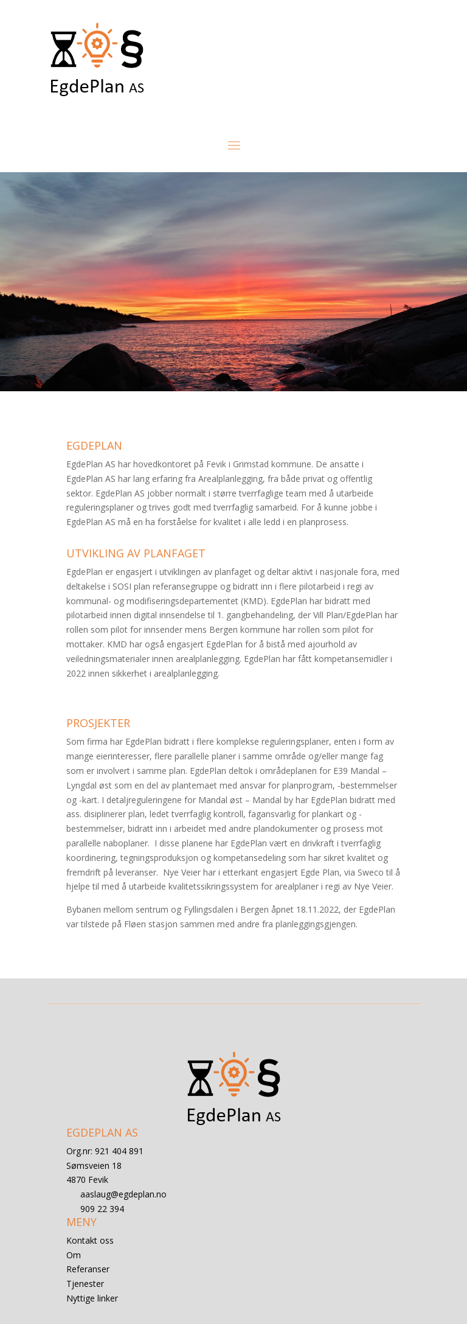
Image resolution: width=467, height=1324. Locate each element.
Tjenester (85, 1283)
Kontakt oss (90, 1240)
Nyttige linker (92, 1298)
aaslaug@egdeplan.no (123, 1194)
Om (73, 1255)
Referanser (87, 1269)
